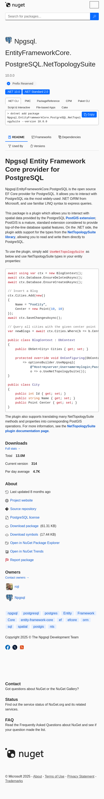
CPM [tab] (69, 101)
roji (17, 586)
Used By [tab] (15, 146)
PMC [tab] (28, 101)
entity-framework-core (37, 620)
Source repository (23, 509)
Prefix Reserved (22, 83)
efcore (72, 620)
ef (60, 620)
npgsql (12, 613)
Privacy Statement (80, 776)
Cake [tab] (65, 107)
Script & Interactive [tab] (19, 107)
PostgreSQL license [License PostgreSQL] (25, 517)
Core (11, 620)
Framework (86, 613)
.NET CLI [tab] (13, 101)
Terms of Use (54, 776)
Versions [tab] (37, 146)
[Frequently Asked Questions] (9, 720)
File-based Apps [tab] (45, 107)
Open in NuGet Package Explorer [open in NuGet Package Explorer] (34, 543)
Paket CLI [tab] (84, 101)
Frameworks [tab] (41, 137)
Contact (13, 683)
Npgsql (20, 597)
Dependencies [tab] (69, 137)
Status (11, 699)
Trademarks (14, 781)
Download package (24, 526)
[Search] (94, 16)
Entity (67, 613)
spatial (22, 626)
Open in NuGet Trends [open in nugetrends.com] (26, 551)
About (37, 776)
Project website (21, 500)
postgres (51, 613)
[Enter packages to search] (47, 16)
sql (10, 626)
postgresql (31, 613)
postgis (38, 626)
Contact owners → (17, 577)
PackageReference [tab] (48, 101)
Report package (22, 560)
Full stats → (13, 448)
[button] (89, 115)
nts (52, 626)
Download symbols (24, 534)
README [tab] (16, 137)
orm (86, 620)
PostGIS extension (80, 218)
